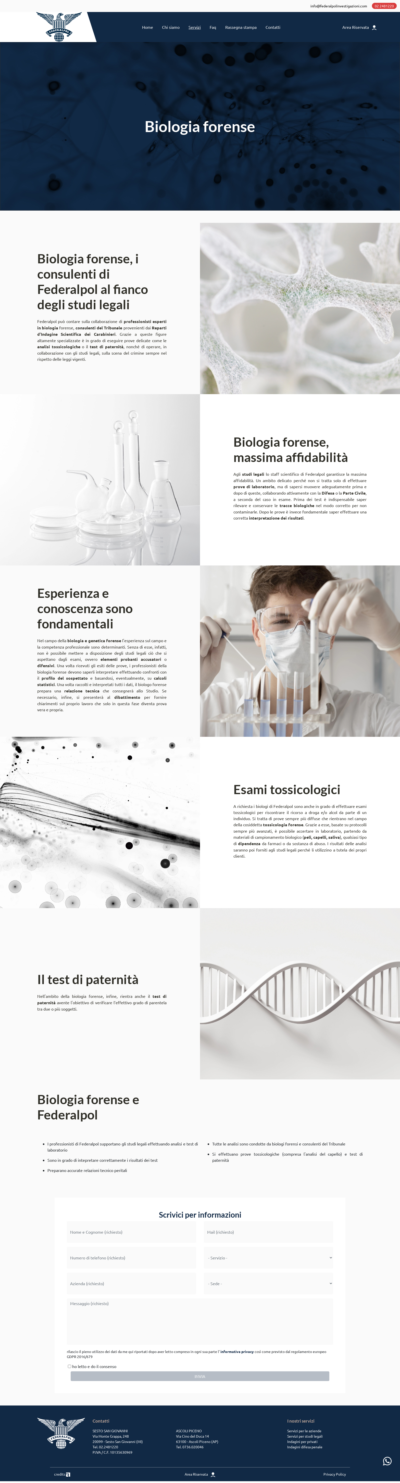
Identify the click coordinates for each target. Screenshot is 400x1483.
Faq (213, 28)
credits (62, 1476)
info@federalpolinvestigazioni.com (338, 6)
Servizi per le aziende (304, 1432)
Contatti (273, 28)
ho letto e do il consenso (91, 1368)
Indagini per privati (302, 1443)
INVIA (200, 1378)
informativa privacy (237, 1353)
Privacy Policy (334, 1476)
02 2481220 (383, 6)
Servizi (195, 28)
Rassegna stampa (241, 28)
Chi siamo (171, 28)
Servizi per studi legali (305, 1438)
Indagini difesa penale (304, 1448)
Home (147, 28)
